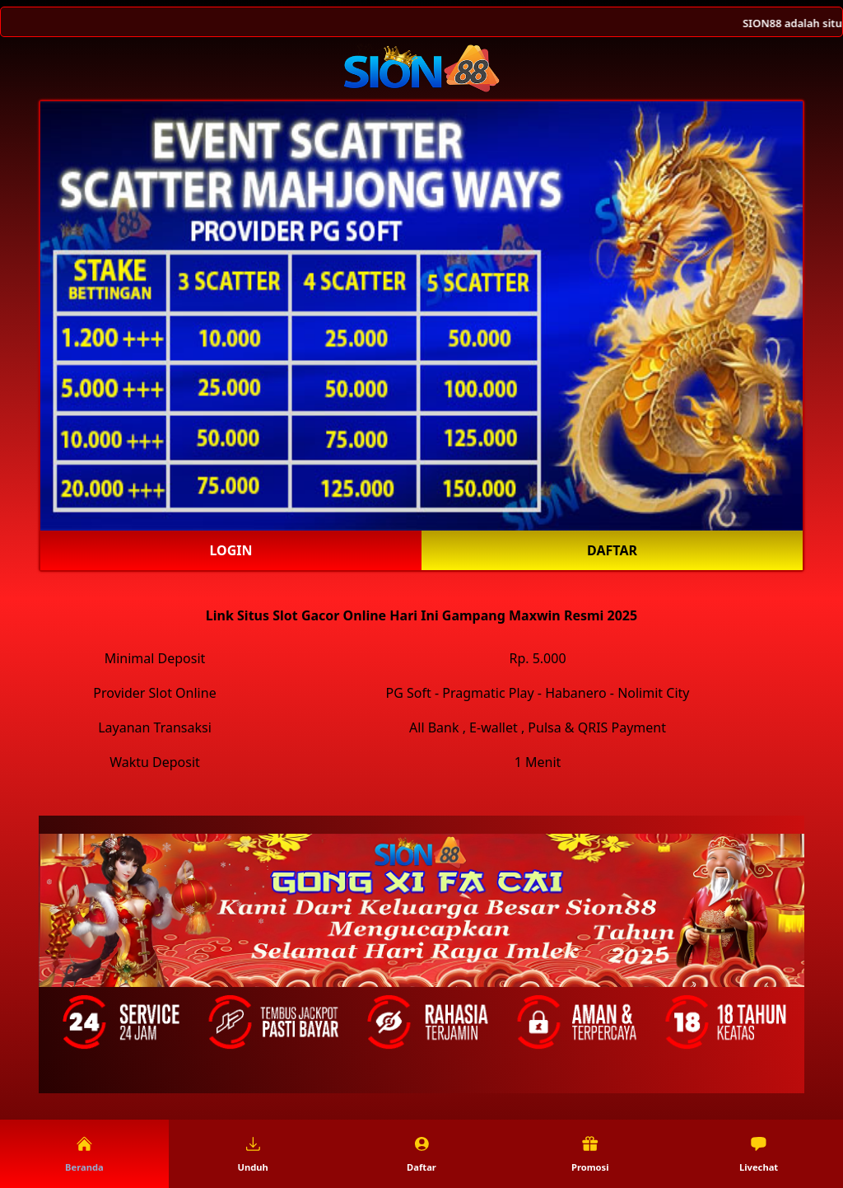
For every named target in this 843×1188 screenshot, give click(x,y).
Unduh (253, 1154)
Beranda (84, 1154)
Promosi (590, 1154)
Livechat (758, 1154)
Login (230, 550)
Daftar (612, 550)
